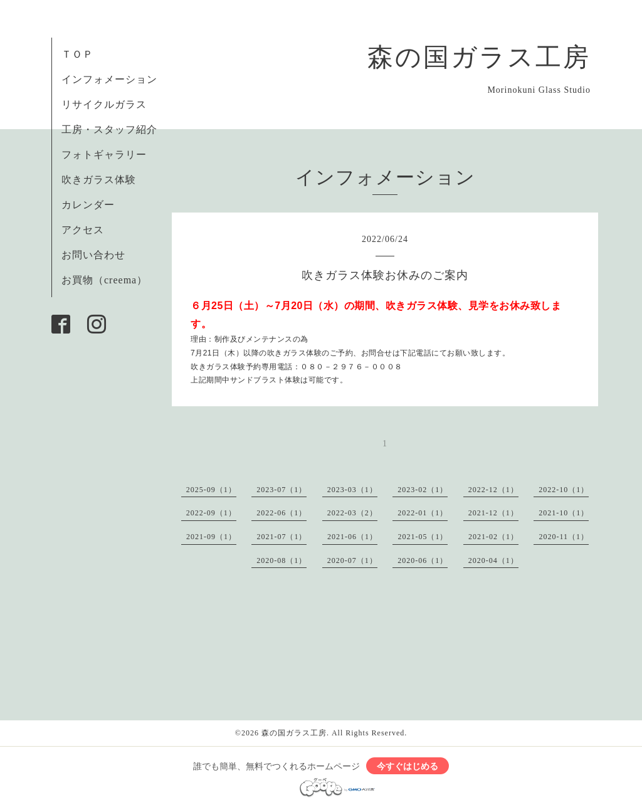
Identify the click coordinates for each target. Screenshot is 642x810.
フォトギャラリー (104, 154)
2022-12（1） (493, 489)
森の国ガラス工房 (479, 57)
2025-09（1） (211, 489)
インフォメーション (109, 79)
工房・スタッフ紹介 (109, 129)
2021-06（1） (352, 536)
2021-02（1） (493, 536)
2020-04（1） (493, 560)
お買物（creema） (104, 280)
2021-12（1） (493, 512)
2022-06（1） (281, 512)
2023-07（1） (281, 489)
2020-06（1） (422, 560)
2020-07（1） (352, 560)
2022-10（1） (564, 489)
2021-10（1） (564, 512)
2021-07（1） (281, 536)
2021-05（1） (422, 536)
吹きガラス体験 (98, 179)
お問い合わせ (93, 255)
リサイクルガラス (104, 104)
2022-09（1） (211, 512)
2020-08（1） (281, 560)
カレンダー (88, 204)
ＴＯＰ (77, 54)
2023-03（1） (352, 489)
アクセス (82, 229)
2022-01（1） (422, 512)
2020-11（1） (564, 536)
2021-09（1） (211, 536)
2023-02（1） (422, 489)
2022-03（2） (352, 512)
